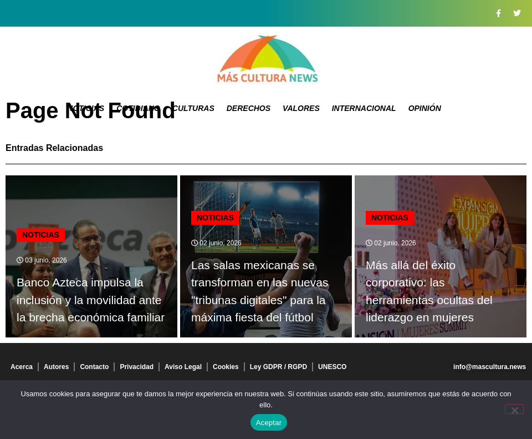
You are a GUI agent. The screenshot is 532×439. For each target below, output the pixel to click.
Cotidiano (138, 108)
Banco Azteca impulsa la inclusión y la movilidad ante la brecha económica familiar (91, 300)
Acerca (22, 367)
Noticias (85, 108)
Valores (301, 108)
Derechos (248, 108)
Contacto (94, 367)
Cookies (226, 367)
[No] (514, 409)
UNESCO (332, 367)
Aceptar (269, 422)
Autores (56, 367)
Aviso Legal (183, 367)
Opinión (424, 108)
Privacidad (137, 367)
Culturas (193, 108)
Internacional (364, 108)
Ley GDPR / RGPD (278, 367)
